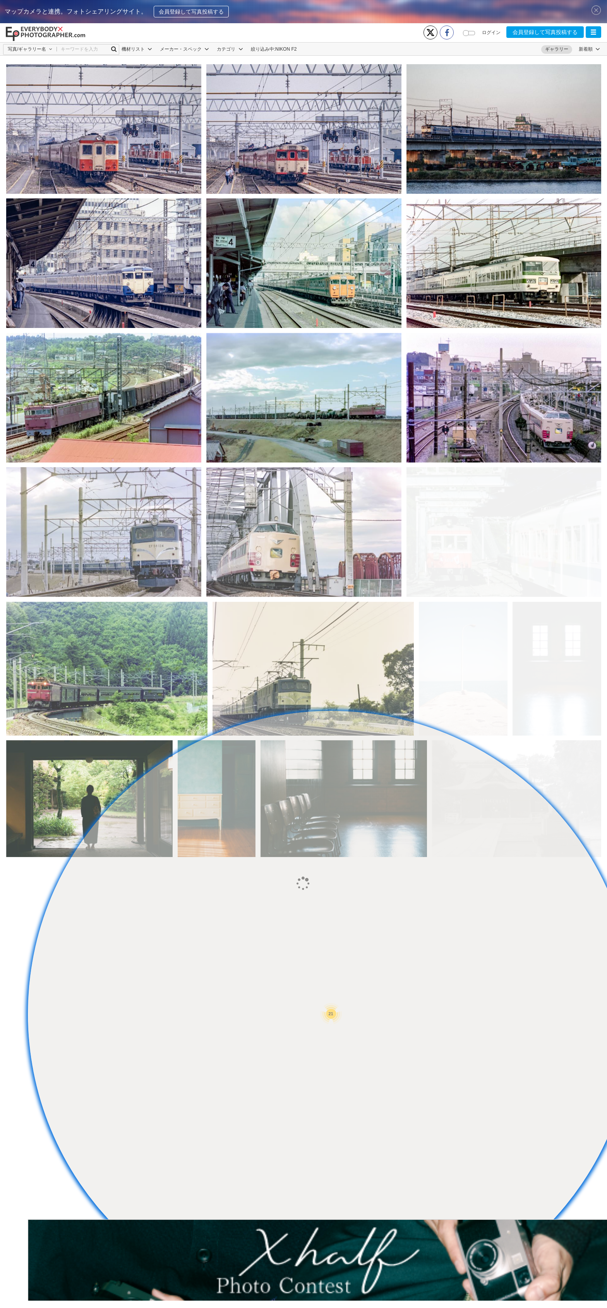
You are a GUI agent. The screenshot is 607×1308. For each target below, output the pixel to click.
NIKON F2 (286, 49)
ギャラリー (556, 49)
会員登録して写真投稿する (191, 12)
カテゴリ (230, 49)
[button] (593, 32)
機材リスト (137, 49)
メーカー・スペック (184, 49)
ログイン (491, 32)
